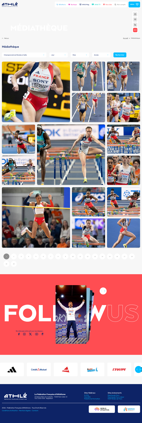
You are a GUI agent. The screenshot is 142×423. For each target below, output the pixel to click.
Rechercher (119, 55)
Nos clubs (107, 4)
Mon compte (120, 4)
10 (73, 256)
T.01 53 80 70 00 (39, 398)
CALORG (87, 397)
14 (102, 256)
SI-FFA (86, 395)
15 (110, 256)
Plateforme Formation (92, 399)
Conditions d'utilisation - (10, 410)
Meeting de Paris (113, 395)
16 (117, 256)
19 (6, 264)
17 (124, 256)
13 (95, 256)
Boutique (72, 4)
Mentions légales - (25, 410)
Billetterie (61, 4)
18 (132, 256)
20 (14, 264)
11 (80, 256)
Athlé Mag (84, 4)
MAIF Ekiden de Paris (115, 399)
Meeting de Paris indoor (116, 397)
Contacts (35, 410)
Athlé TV (96, 4)
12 (87, 256)
